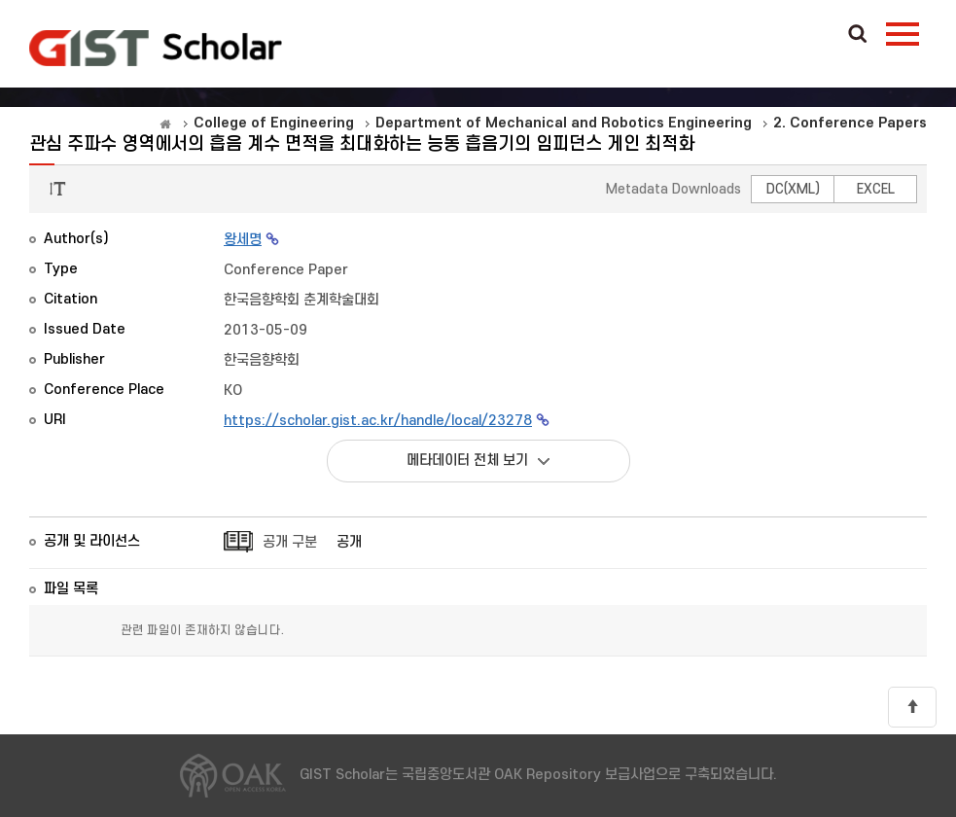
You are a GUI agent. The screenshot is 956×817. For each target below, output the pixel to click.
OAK (155, 48)
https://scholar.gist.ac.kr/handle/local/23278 (378, 420)
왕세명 (243, 239)
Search (857, 35)
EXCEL (876, 189)
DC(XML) (793, 189)
